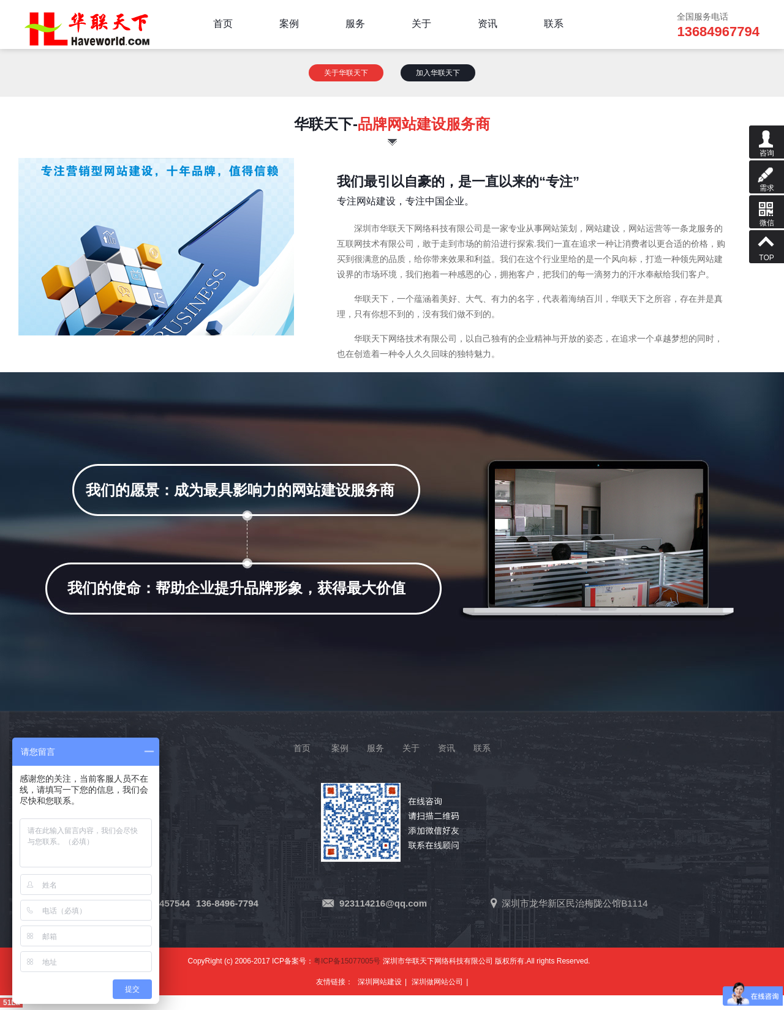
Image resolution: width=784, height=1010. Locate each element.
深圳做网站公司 (437, 982)
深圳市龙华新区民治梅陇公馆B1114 (574, 903)
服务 (375, 748)
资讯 (446, 748)
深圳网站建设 (380, 982)
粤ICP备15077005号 (347, 961)
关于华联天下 (346, 73)
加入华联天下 (438, 73)
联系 (482, 748)
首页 (302, 748)
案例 (340, 748)
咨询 (766, 141)
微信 (766, 211)
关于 (411, 748)
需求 (766, 176)
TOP (766, 246)
